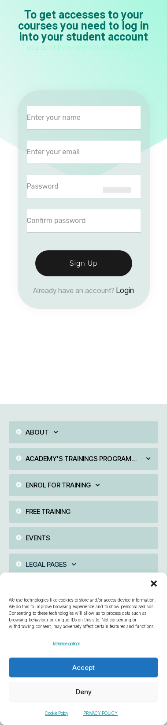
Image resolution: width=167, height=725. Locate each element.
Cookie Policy (56, 713)
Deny (84, 692)
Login (125, 290)
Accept (83, 667)
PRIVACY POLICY (100, 713)
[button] (153, 583)
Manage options (66, 643)
